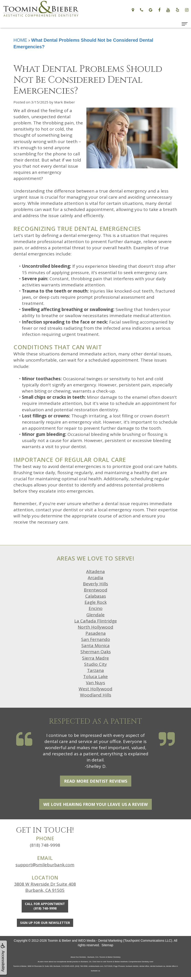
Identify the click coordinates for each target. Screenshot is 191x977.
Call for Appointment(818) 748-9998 (45, 906)
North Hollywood (95, 627)
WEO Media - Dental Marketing (100, 940)
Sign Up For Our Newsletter (45, 922)
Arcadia (95, 578)
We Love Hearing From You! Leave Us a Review (95, 804)
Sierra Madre (95, 658)
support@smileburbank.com (44, 865)
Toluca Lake (95, 676)
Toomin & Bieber (59, 940)
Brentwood (95, 590)
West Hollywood (95, 689)
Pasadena (95, 633)
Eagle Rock (96, 602)
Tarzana (95, 670)
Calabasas (95, 596)
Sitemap (107, 945)
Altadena (95, 571)
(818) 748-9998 (45, 845)
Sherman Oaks (95, 652)
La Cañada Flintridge (95, 621)
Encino (96, 608)
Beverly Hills (95, 584)
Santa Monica (95, 645)
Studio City (95, 664)
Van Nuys (95, 683)
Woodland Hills (95, 695)
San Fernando (95, 639)
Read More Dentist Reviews (95, 781)
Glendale (95, 615)
